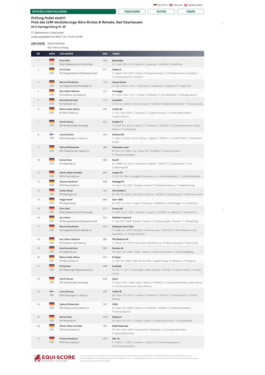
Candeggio (117, 91)
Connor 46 (117, 208)
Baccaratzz (118, 60)
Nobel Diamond (120, 326)
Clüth (115, 304)
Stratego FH (118, 181)
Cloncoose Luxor (120, 147)
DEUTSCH (162, 5)
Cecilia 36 (117, 109)
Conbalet (117, 266)
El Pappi (116, 257)
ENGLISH (177, 5)
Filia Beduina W (120, 239)
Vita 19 (116, 338)
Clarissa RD (118, 134)
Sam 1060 (117, 199)
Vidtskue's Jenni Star (123, 226)
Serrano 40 (118, 248)
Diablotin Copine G (122, 217)
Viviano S (117, 317)
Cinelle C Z (117, 122)
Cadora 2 (117, 69)
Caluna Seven (119, 82)
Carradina (117, 100)
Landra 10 (117, 172)
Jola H (115, 279)
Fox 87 (115, 160)
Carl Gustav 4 (119, 190)
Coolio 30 (117, 291)
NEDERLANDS (195, 5)
